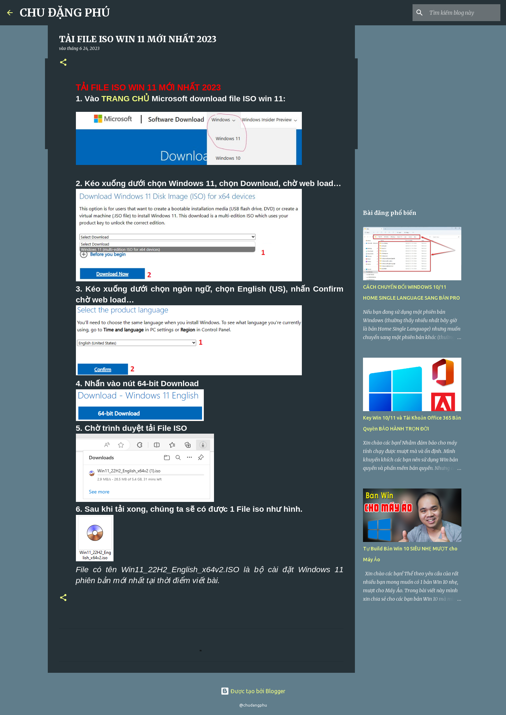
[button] (63, 63)
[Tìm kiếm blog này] (463, 12)
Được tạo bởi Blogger (253, 691)
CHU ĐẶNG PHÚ (65, 13)
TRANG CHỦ (126, 98)
